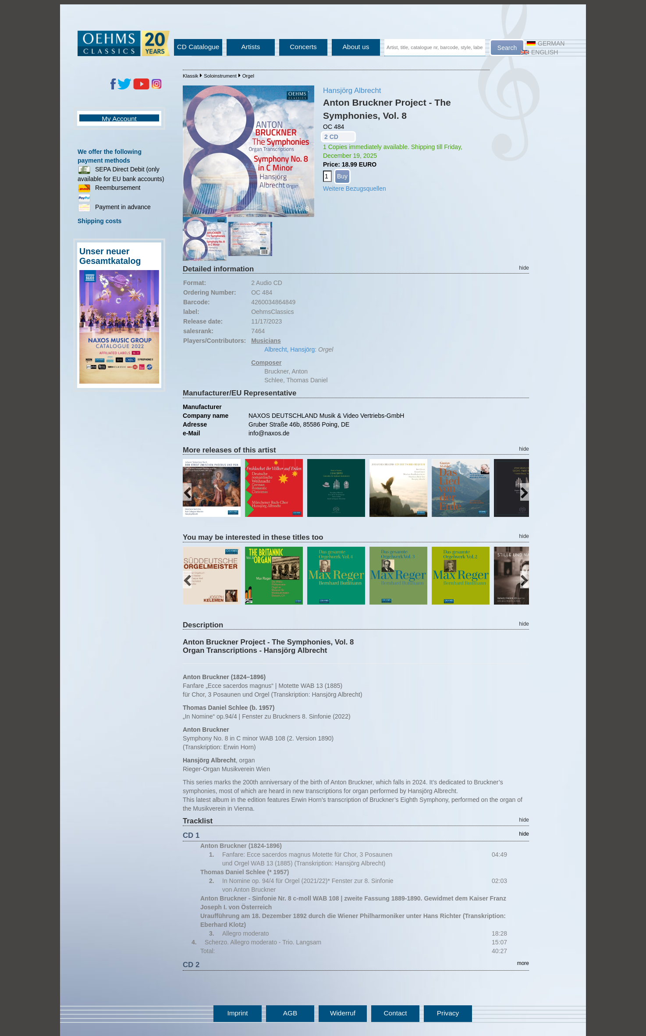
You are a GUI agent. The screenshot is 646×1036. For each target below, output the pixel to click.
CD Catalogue (198, 46)
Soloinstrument (220, 75)
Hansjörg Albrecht (352, 90)
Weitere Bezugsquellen (354, 188)
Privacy (448, 1013)
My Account (119, 118)
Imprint (237, 1013)
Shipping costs (99, 220)
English (539, 52)
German (545, 43)
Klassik (190, 75)
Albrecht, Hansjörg (289, 349)
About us (356, 46)
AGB (290, 1013)
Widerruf (342, 1013)
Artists (250, 46)
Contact (395, 1013)
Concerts (303, 46)
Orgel (248, 75)
